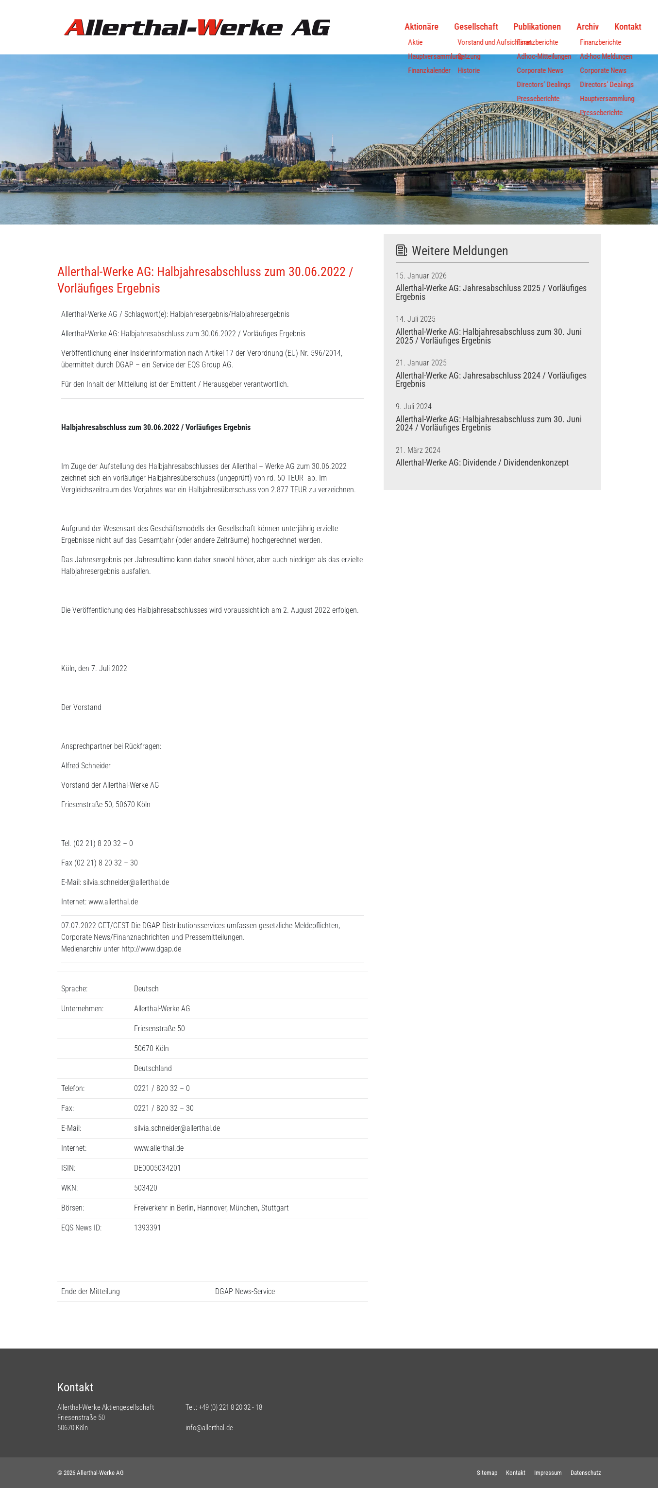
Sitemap (487, 1472)
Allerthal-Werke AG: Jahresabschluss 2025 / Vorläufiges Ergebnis (491, 292)
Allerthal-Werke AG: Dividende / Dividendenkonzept (482, 462)
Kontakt (580, 27)
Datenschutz (586, 1472)
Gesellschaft (428, 27)
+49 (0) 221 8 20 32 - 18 (230, 1407)
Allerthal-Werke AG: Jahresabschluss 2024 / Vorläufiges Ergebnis (491, 380)
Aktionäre (374, 27)
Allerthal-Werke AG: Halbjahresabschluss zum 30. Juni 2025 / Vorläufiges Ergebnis (489, 336)
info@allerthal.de (209, 1427)
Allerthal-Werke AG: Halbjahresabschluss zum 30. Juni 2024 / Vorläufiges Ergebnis (489, 424)
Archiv (540, 27)
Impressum (548, 1472)
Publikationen (489, 27)
